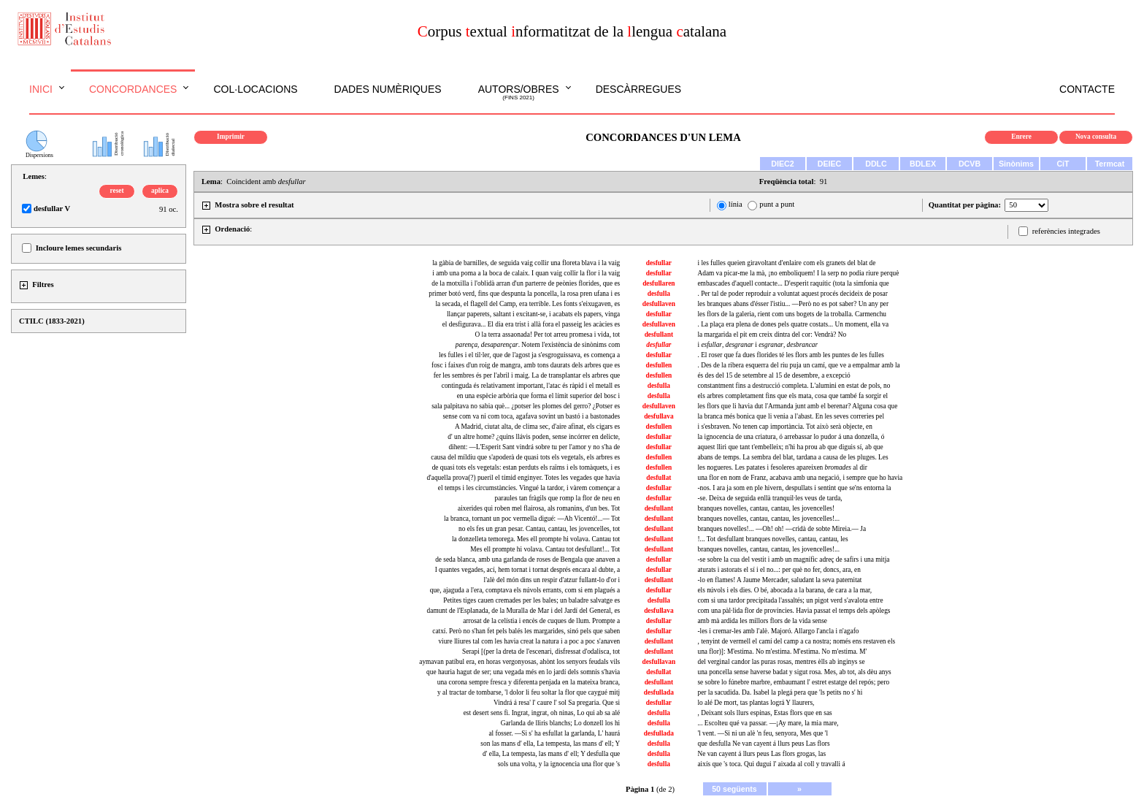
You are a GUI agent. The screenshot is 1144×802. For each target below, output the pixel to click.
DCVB (969, 163)
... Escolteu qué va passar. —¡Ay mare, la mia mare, (767, 723)
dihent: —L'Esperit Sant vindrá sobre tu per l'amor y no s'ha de (534, 447)
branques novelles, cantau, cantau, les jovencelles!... (768, 518)
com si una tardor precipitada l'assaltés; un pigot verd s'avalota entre (790, 600)
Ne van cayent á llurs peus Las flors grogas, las (761, 753)
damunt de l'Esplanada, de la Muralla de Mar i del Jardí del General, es (524, 610)
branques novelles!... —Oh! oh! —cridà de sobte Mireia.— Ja (781, 528)
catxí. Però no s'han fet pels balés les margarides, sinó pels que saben (526, 631)
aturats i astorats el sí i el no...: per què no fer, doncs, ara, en (778, 569)
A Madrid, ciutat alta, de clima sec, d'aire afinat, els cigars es (537, 426)
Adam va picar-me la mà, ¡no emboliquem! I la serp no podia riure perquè (798, 273)
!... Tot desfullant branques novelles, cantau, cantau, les (772, 539)
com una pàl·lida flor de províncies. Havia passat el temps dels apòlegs (793, 610)
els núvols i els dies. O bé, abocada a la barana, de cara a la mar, (784, 590)
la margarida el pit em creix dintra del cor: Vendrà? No (771, 334)
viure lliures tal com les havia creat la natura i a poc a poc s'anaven (529, 641)
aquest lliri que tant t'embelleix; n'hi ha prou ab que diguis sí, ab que (790, 447)
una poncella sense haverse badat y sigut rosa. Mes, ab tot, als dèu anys (794, 672)
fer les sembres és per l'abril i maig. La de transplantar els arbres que (527, 375)
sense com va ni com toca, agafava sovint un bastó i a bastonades (531, 416)
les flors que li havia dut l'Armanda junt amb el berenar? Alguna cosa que (797, 406)
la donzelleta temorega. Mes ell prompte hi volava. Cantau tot (536, 539)
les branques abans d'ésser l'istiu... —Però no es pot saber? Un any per (792, 304)
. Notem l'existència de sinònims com (538, 344)
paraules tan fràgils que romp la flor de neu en (557, 498)
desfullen (658, 365)
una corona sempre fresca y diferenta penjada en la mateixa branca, (528, 682)
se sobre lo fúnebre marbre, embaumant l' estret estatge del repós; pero (793, 682)
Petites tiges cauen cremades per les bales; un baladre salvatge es (531, 600)
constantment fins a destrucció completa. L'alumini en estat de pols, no (793, 385)
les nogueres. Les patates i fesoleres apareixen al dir (782, 467)
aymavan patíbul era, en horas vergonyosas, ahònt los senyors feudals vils (519, 661)
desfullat (658, 477)
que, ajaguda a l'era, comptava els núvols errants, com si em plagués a (525, 590)
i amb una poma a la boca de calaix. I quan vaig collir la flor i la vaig (526, 273)
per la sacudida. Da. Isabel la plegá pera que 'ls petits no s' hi (779, 692)
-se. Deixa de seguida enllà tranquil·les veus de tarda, (769, 498)
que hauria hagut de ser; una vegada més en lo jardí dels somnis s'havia (523, 672)
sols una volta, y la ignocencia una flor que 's (559, 764)
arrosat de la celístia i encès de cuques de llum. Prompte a (541, 621)
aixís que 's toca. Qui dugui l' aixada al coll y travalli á (771, 764)
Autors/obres (518, 92)
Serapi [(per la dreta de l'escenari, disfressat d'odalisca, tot (541, 651)
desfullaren (658, 283)
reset (117, 190)
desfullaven (658, 304)
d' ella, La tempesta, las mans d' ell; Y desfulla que (551, 753)
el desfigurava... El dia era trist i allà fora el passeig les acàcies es (531, 324)
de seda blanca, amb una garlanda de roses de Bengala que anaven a (527, 559)
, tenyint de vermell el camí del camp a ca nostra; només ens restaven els (796, 641)
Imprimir (231, 136)
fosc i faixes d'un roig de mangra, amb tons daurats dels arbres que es (525, 365)
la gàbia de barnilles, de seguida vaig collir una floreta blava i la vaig (526, 263)
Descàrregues (638, 89)
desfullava (658, 416)
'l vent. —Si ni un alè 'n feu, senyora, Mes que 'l (762, 733)
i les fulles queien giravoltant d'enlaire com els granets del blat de (786, 263)
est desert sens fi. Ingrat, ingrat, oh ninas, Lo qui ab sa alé (542, 713)
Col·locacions (255, 89)
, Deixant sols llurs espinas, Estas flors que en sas (764, 713)
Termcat (1110, 163)
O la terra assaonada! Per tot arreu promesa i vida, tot (548, 334)
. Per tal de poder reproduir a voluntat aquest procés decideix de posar (792, 293)
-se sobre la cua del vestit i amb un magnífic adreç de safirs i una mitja (793, 559)
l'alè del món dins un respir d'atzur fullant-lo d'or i (552, 580)
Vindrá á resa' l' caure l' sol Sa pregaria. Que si (557, 702)
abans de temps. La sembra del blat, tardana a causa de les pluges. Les (792, 457)
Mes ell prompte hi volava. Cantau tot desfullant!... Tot (545, 549)
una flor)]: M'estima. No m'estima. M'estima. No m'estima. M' (782, 651)
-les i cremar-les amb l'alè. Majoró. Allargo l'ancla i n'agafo (778, 631)
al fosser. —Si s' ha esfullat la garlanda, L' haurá (554, 733)
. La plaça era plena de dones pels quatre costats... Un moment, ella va (792, 324)
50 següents (734, 788)
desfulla (659, 293)
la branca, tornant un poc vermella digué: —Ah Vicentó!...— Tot (532, 518)
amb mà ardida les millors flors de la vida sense (761, 621)
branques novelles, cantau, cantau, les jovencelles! (765, 508)
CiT (1062, 163)
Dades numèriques (388, 89)
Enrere (1021, 136)
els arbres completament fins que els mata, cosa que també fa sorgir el (792, 396)
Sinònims (1016, 163)
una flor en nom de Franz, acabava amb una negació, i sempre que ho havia (799, 477)
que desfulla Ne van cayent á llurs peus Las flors (763, 743)
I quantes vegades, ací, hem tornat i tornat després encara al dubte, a (528, 569)
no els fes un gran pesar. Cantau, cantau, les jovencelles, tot (539, 528)
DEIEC (830, 163)
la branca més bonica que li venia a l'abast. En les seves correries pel (790, 416)
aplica (160, 190)
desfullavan (659, 661)
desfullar (659, 263)
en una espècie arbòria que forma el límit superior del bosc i (539, 396)
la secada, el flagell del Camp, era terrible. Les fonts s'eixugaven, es (528, 304)
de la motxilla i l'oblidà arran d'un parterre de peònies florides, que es (525, 283)
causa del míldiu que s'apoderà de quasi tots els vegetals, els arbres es (525, 457)
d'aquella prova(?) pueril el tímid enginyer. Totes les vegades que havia (523, 477)
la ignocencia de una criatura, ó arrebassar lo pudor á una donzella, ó (790, 436)
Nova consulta (1095, 136)
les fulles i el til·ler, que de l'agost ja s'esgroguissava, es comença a (529, 355)
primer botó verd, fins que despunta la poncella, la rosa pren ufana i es (524, 293)
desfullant (659, 334)
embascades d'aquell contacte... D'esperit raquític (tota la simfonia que (792, 283)
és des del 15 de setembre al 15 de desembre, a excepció (773, 375)
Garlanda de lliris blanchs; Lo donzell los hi (560, 723)
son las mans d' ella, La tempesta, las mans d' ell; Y (550, 743)
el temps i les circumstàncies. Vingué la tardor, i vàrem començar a (529, 488)
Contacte (1087, 89)
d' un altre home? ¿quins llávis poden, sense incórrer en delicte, (534, 436)
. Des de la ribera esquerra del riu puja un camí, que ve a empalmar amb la (798, 365)
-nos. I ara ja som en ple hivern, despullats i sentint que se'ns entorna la (794, 488)
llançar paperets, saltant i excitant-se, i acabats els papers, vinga (533, 314)
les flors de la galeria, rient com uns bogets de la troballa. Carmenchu (791, 314)
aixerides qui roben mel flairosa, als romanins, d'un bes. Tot (539, 508)
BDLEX (923, 163)
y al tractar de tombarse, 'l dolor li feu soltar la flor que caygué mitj (528, 692)
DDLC (876, 163)
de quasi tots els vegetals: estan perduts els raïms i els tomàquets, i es (526, 467)
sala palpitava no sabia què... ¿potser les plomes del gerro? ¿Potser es (525, 406)
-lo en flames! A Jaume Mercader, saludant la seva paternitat (779, 580)
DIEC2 (782, 163)
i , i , (757, 344)
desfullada (659, 692)
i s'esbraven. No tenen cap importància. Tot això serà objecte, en (784, 426)
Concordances (133, 89)
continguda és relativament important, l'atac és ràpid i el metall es (531, 385)
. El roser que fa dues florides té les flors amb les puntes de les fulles (790, 355)
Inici (41, 89)
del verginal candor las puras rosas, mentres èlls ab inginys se (780, 661)
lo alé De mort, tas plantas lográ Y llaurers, (755, 702)
